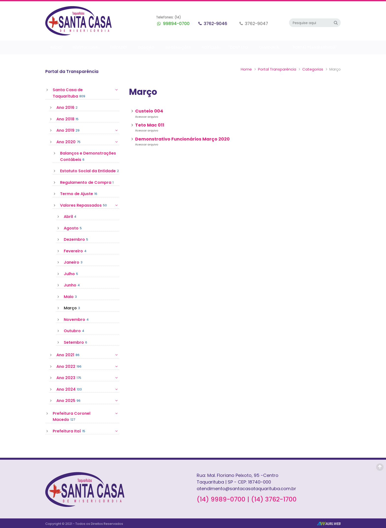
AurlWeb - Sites (329, 523)
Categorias (312, 69)
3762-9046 (215, 24)
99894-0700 (176, 24)
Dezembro (76, 239)
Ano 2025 (87, 401)
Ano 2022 (87, 366)
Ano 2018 (67, 119)
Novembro (76, 319)
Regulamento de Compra (86, 182)
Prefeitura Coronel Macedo (86, 416)
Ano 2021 (87, 355)
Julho (71, 274)
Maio (70, 297)
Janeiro (73, 262)
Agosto (73, 228)
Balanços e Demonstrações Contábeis (88, 156)
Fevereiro (75, 251)
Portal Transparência (277, 69)
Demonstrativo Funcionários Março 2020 (182, 139)
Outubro (74, 331)
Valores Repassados (89, 205)
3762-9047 (256, 24)
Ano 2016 (67, 107)
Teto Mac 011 (149, 125)
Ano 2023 (87, 378)
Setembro (75, 342)
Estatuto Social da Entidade (89, 171)
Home (246, 69)
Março (72, 308)
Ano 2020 (87, 142)
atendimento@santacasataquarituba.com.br (246, 488)
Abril (70, 217)
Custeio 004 (149, 111)
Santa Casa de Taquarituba (86, 93)
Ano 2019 (87, 130)
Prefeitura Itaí (86, 431)
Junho (72, 285)
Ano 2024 (87, 389)
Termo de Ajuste (78, 194)
